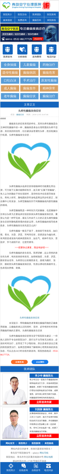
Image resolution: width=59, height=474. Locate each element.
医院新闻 (51, 14)
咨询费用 (36, 57)
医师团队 (36, 14)
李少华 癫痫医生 (44, 375)
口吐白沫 (10, 80)
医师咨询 (7, 57)
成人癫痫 (10, 88)
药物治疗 (49, 64)
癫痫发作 (29, 88)
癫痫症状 (29, 96)
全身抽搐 (10, 64)
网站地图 (48, 457)
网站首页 (10, 443)
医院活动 (22, 14)
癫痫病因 (29, 72)
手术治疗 (29, 80)
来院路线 (51, 20)
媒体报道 (7, 20)
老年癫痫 (10, 96)
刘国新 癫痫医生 (44, 409)
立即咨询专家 (44, 402)
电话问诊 (51, 57)
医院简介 (7, 14)
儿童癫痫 (29, 64)
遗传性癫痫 (10, 72)
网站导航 (44, 453)
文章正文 (29, 104)
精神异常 (49, 88)
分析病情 (22, 57)
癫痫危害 (49, 72)
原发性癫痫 (49, 80)
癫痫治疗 (49, 96)
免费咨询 (22, 20)
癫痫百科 (36, 20)
